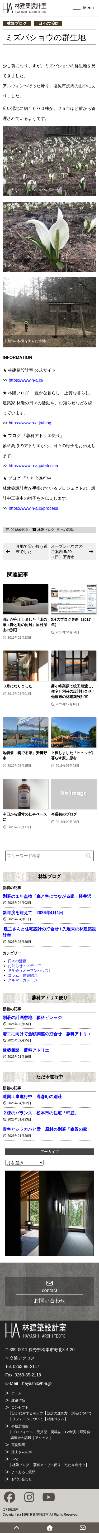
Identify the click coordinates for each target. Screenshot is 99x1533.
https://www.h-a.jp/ (26, 380)
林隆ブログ (17, 23)
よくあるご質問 (23, 1472)
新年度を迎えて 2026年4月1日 (33, 912)
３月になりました (17, 686)
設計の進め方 (57, 1413)
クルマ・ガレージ (22, 980)
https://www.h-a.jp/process (33, 508)
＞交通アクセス (20, 1358)
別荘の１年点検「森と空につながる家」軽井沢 (47, 896)
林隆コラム (55, 1419)
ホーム (16, 1393)
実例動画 (18, 1445)
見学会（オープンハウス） (30, 970)
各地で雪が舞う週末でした (32, 549)
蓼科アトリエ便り (50, 997)
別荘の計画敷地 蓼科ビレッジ (32, 1017)
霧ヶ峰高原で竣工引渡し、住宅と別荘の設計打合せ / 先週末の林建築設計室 (73, 691)
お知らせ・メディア (24, 966)
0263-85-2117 (26, 1366)
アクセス (42, 1438)
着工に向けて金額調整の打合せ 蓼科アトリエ (47, 1034)
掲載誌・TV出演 (63, 1432)
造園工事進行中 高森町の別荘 (32, 1096)
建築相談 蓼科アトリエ (26, 1050)
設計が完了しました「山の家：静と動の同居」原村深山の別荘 (25, 624)
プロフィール (22, 1432)
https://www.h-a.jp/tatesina (33, 465)
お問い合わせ (21, 1479)
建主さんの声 (21, 1452)
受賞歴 (42, 1432)
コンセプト (20, 1407)
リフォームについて (27, 1419)
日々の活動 (48, 23)
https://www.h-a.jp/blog (30, 423)
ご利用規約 (10, 1509)
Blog (14, 1459)
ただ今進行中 (49, 1076)
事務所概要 (20, 1426)
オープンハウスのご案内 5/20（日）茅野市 (67, 551)
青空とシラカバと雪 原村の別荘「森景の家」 (47, 1129)
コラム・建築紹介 (22, 975)
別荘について (81, 1413)
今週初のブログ (64, 814)
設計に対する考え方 (27, 1413)
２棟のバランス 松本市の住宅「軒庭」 (41, 1113)
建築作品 (18, 1400)
